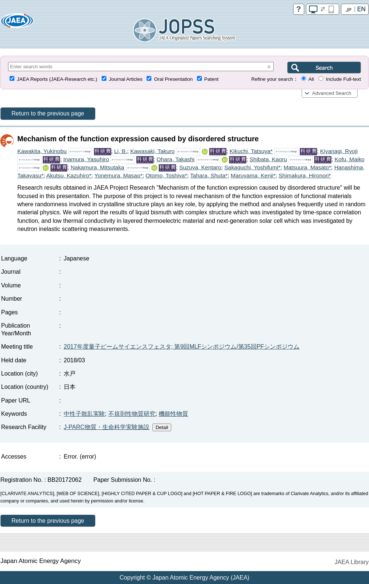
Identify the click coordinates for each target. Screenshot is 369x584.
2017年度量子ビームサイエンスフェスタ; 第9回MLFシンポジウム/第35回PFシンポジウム (181, 346)
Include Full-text (343, 79)
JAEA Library (352, 562)
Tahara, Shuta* (209, 175)
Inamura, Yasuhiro (86, 159)
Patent (211, 79)
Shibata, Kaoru (268, 159)
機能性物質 (173, 414)
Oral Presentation (173, 79)
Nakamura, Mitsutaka (97, 167)
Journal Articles (126, 79)
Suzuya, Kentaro (200, 167)
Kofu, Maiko (349, 159)
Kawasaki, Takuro (152, 151)
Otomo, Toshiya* (166, 175)
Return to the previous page (47, 113)
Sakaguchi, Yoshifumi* (252, 167)
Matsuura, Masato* (307, 167)
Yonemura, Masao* (118, 175)
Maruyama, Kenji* (253, 175)
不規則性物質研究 (131, 414)
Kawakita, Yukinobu (42, 151)
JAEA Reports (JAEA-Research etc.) (57, 79)
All (311, 79)
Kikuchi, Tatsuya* (251, 151)
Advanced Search (331, 93)
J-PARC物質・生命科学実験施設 (107, 427)
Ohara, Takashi (175, 159)
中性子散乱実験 (84, 414)
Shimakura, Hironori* (305, 175)
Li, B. (120, 151)
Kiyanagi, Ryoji (339, 151)
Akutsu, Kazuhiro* (68, 175)
